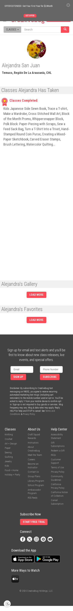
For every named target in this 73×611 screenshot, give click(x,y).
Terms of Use (57, 467)
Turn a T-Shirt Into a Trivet (42, 129)
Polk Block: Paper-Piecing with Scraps (29, 124)
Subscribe (50, 377)
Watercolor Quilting (39, 144)
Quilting (9, 456)
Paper (7, 448)
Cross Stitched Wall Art (44, 114)
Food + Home (11, 470)
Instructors (33, 442)
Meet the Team (35, 455)
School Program (36, 485)
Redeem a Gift (58, 450)
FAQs (53, 455)
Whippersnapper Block (47, 119)
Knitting (9, 434)
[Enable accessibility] (7, 603)
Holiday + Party (12, 474)
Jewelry (8, 461)
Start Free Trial (34, 522)
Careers (31, 459)
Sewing (8, 452)
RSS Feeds (32, 497)
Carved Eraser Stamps (45, 139)
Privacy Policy (29, 414)
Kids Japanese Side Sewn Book (24, 109)
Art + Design (11, 443)
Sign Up (18, 377)
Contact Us (33, 471)
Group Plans (34, 476)
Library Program (36, 480)
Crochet (8, 439)
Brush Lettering (14, 144)
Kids (7, 465)
